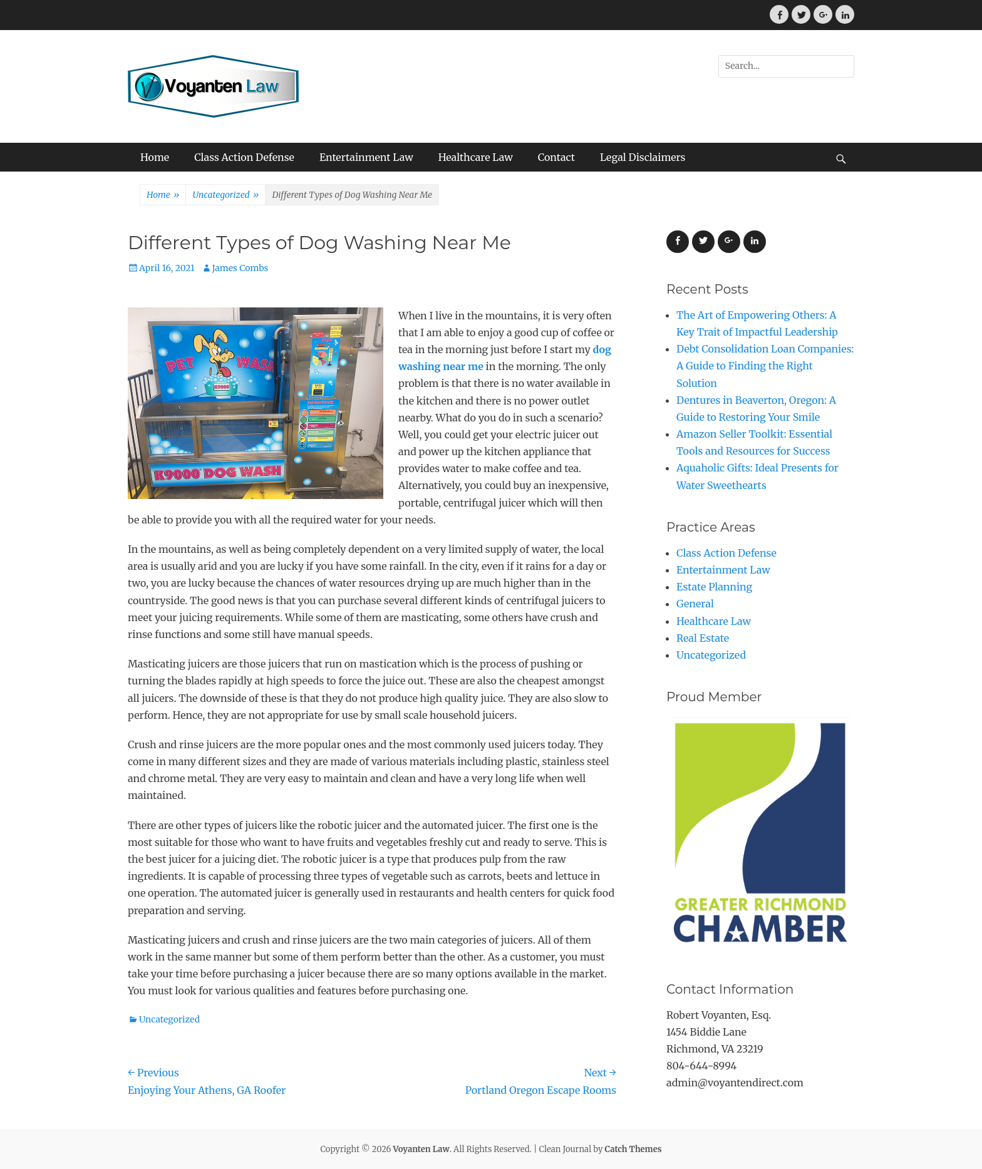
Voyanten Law (421, 1149)
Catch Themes (633, 1149)
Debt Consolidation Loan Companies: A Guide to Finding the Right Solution (765, 365)
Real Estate (702, 638)
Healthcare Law (475, 157)
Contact (556, 157)
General (695, 603)
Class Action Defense (244, 157)
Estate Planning (714, 586)
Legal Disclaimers (643, 157)
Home (154, 157)
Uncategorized (225, 195)
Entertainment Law (366, 157)
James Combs (240, 268)
